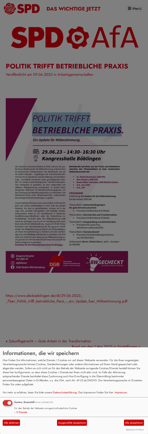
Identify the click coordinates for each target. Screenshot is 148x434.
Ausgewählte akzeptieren (72, 423)
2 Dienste (20, 412)
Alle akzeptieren (134, 423)
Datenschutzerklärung (65, 392)
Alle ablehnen (11, 423)
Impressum (121, 392)
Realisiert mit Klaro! (135, 429)
